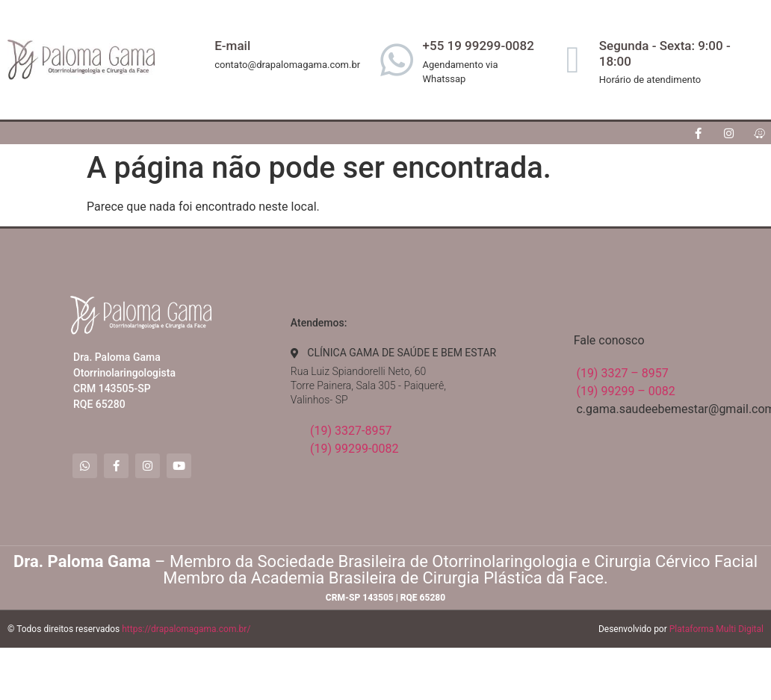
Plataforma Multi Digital (716, 629)
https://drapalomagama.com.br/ (186, 629)
